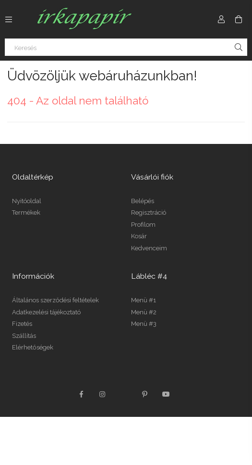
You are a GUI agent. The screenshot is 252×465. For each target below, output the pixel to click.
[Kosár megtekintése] (238, 19)
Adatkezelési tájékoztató (46, 312)
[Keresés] (126, 47)
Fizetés (22, 323)
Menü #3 (143, 323)
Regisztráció (148, 212)
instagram (103, 394)
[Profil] (221, 19)
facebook (81, 394)
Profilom (143, 224)
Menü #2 (143, 312)
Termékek (26, 212)
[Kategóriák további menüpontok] (8, 19)
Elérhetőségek (32, 347)
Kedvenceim (149, 248)
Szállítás (24, 335)
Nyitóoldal (26, 201)
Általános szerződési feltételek (55, 300)
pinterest (145, 394)
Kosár (139, 236)
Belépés (142, 201)
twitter (124, 394)
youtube (166, 394)
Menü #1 (143, 300)
